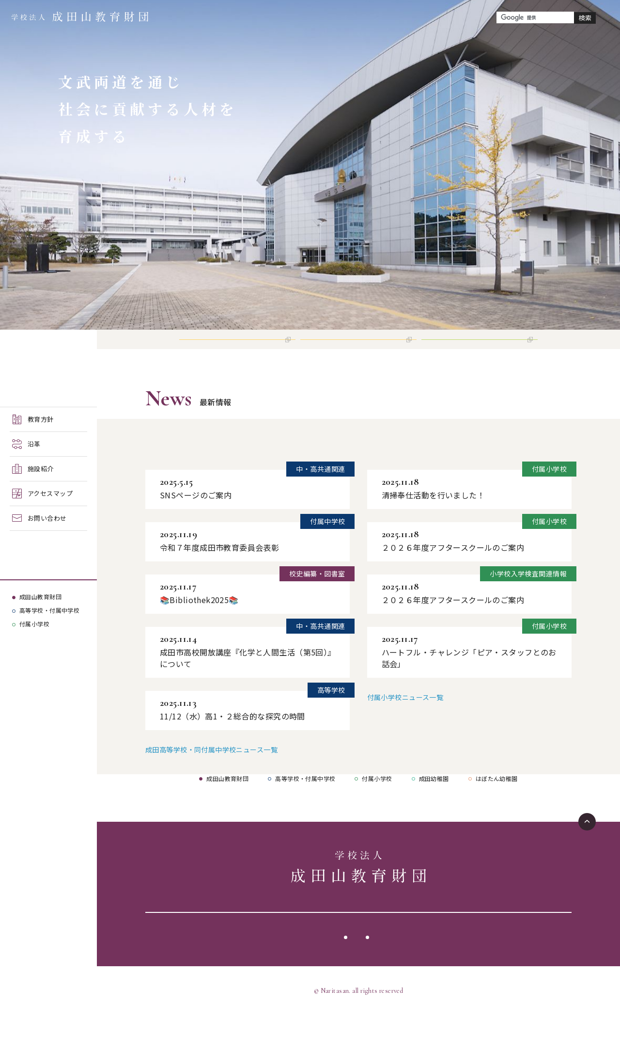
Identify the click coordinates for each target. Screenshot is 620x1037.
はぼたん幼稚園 (497, 801)
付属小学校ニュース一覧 (405, 719)
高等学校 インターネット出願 (232, 350)
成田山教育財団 (40, 596)
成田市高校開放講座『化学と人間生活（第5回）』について (246, 680)
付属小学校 (34, 624)
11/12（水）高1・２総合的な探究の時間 (232, 738)
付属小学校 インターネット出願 (477, 350)
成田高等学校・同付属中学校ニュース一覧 (211, 772)
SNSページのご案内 (196, 517)
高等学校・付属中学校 (49, 610)
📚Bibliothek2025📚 (199, 622)
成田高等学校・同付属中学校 (209, 468)
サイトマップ (396, 959)
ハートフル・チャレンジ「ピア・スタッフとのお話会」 (469, 680)
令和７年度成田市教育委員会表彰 (219, 569)
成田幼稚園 (434, 801)
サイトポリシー (332, 959)
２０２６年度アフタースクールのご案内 (453, 569)
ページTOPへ (587, 844)
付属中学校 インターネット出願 (356, 350)
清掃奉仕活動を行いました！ (433, 517)
